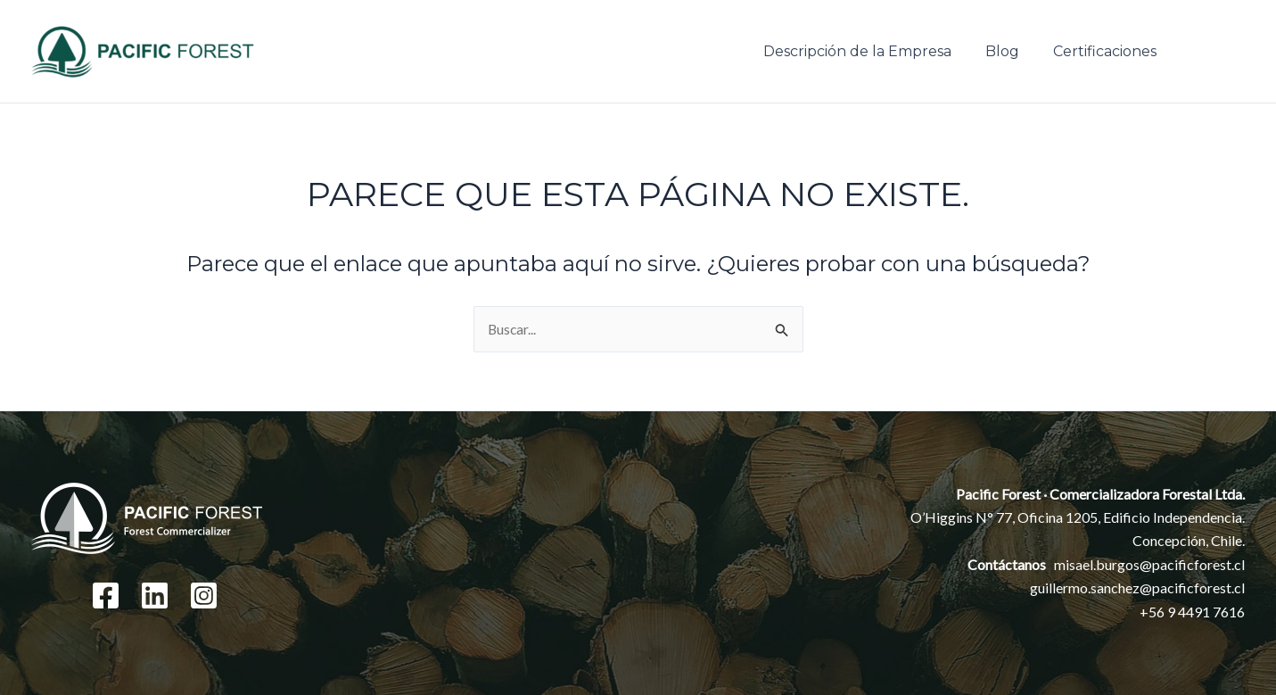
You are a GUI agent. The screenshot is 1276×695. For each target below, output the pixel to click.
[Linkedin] (154, 595)
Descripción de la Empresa (871, 51)
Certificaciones (1107, 51)
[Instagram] (203, 595)
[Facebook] (105, 595)
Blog (1010, 51)
